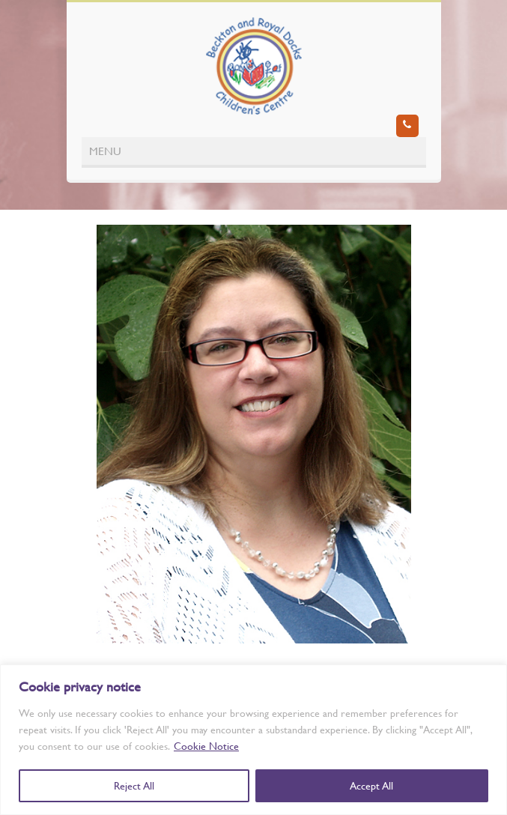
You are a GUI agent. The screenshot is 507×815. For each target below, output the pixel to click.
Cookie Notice (206, 746)
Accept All (371, 786)
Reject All (134, 786)
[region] (253, 739)
